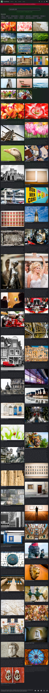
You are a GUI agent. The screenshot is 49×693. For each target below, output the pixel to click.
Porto (1, 568)
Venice (26, 622)
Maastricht (2, 290)
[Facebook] (41, 691)
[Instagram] (47, 691)
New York (2, 528)
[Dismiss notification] (48, 4)
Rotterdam (2, 162)
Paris (25, 666)
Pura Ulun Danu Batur (28, 449)
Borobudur (2, 506)
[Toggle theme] (42, 1)
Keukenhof (26, 120)
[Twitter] (44, 691)
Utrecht (2, 441)
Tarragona (26, 603)
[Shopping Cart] (47, 2)
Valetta (26, 362)
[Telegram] (38, 691)
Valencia (26, 581)
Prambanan (2, 247)
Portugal (2, 547)
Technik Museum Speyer (4, 205)
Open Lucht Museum (4, 142)
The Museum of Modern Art (29, 185)
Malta (2, 419)
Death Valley (3, 616)
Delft (25, 162)
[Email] (35, 691)
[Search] (39, 2)
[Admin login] (44, 1)
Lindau (2, 635)
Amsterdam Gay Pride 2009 (29, 289)
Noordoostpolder (3, 120)
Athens (2, 487)
